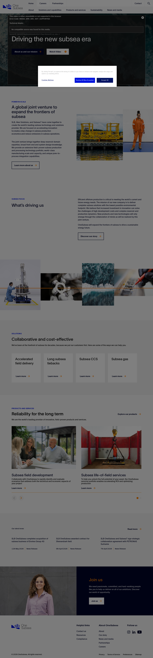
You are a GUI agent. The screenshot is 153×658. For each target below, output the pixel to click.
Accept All (105, 80)
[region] (77, 76)
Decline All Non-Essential (85, 80)
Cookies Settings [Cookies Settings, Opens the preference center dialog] (48, 80)
